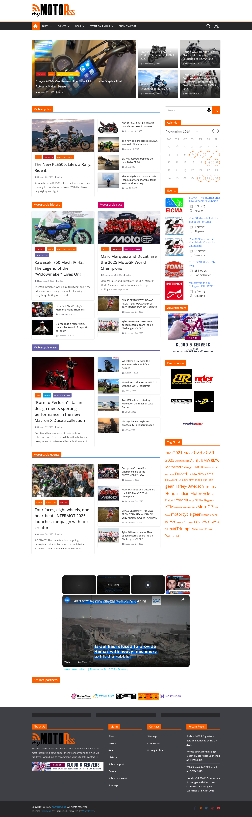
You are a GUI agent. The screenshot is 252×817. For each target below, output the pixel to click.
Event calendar (100, 26)
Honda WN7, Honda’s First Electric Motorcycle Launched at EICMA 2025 (199, 55)
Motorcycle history (66, 249)
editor (80, 92)
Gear (78, 26)
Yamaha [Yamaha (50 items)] (172, 535)
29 (208, 178)
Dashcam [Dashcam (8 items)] (169, 474)
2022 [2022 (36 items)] (186, 453)
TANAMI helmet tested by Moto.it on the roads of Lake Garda (137, 403)
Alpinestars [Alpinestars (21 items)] (182, 461)
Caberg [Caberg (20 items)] (186, 467)
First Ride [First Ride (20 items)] (207, 480)
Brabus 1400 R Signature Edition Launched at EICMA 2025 (157, 55)
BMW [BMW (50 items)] (205, 460)
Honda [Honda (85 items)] (171, 493)
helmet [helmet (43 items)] (210, 486)
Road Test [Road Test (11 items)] (213, 522)
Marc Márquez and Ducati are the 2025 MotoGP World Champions (129, 262)
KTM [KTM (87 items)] (169, 506)
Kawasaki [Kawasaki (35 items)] (181, 500)
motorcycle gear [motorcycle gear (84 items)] (186, 514)
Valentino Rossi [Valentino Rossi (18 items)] (202, 529)
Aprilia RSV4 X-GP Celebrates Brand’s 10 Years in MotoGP (138, 124)
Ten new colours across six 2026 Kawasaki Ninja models (140, 142)
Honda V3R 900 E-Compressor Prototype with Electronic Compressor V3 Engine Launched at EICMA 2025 (200, 81)
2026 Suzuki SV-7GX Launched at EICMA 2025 (155, 87)
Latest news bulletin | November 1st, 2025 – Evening (109, 601)
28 (200, 178)
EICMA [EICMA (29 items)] (192, 474)
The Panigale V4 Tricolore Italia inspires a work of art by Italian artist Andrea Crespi (139, 180)
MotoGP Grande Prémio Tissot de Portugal (203, 220)
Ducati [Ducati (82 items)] (181, 474)
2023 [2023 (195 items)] (196, 452)
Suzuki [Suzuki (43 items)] (170, 529)
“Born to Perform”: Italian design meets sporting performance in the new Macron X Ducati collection (60, 411)
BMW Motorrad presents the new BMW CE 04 (137, 160)
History (112, 757)
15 (208, 162)
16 (216, 162)
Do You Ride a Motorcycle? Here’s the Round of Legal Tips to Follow (73, 327)
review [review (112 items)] (200, 521)
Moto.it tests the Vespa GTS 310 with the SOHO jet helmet (139, 384)
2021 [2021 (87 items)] (177, 452)
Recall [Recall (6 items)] (190, 522)
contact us (93, 757)
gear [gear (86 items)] (169, 486)
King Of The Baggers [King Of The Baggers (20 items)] (201, 500)
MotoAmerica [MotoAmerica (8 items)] (190, 507)
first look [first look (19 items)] (195, 480)
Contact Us (153, 743)
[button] (50, 26)
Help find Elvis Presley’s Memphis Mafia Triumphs (70, 308)
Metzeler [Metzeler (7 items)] (178, 507)
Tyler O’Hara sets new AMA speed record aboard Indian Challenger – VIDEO (137, 325)
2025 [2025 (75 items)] (170, 460)
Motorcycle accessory (87, 74)
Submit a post (127, 26)
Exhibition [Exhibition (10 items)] (183, 479)
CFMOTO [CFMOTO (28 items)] (198, 467)
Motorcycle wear (62, 395)
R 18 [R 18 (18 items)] (184, 522)
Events (61, 26)
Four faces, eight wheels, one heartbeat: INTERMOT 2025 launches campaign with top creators (62, 518)
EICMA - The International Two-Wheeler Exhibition (204, 199)
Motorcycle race (132, 249)
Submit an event (117, 778)
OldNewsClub (42, 255)
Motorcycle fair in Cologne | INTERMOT (202, 284)
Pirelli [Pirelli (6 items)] (178, 522)
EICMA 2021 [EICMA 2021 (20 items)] (205, 474)
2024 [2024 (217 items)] (208, 452)
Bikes (45, 26)
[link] (67, 600)
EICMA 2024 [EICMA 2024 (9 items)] (171, 480)
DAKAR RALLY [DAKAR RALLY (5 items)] (211, 467)
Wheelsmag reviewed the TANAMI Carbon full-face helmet (136, 364)
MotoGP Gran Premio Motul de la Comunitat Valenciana (202, 242)
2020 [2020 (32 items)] (169, 453)
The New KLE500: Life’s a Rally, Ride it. (63, 167)
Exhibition (51, 502)
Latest (47, 395)
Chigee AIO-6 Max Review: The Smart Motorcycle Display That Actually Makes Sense (100, 83)
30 (216, 178)
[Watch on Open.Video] (75, 662)
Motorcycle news (65, 157)
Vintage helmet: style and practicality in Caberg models (138, 423)
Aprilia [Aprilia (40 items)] (195, 460)
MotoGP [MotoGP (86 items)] (205, 506)
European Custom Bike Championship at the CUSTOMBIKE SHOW (134, 472)
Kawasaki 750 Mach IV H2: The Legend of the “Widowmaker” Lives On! (59, 268)
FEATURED (60, 74)
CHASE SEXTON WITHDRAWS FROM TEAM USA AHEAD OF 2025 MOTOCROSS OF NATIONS (139, 304)
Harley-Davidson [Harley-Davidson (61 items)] (189, 486)
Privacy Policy (155, 750)
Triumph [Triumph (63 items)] (184, 528)
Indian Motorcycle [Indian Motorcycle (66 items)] (194, 493)
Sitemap (113, 785)
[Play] (148, 585)
